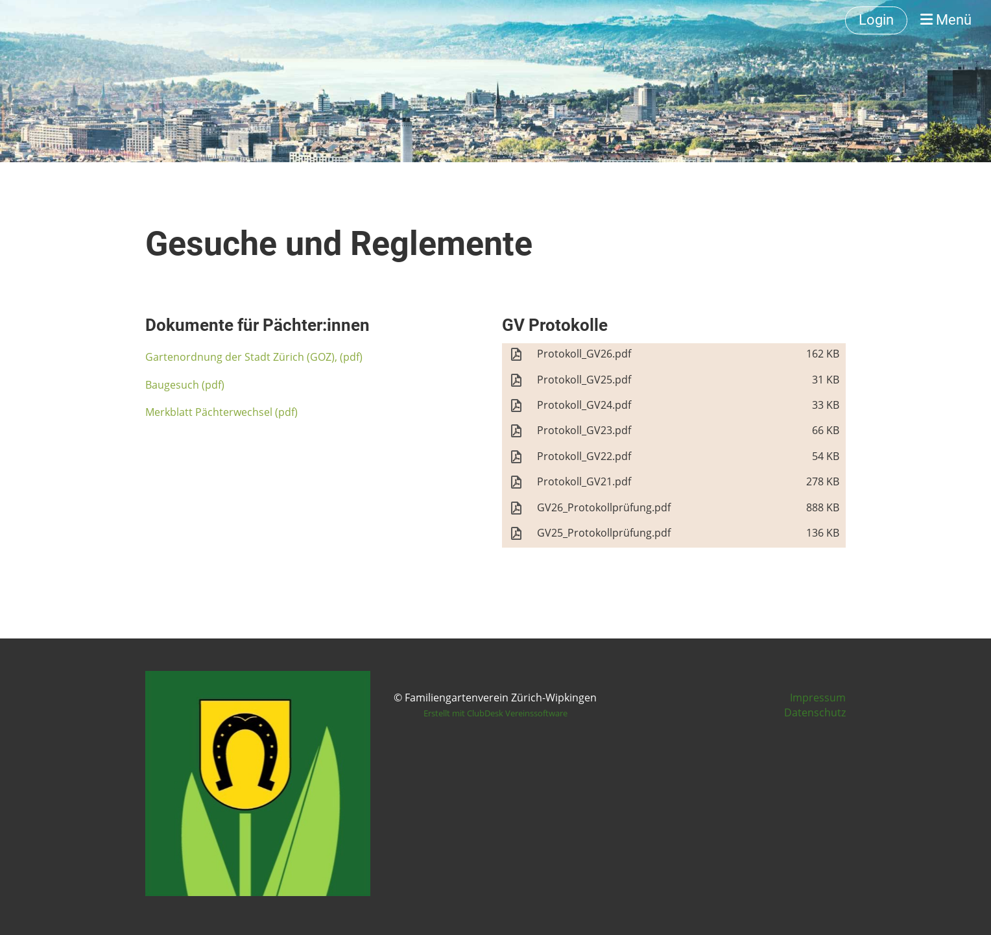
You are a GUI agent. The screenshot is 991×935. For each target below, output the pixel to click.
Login (876, 20)
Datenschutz (815, 712)
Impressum (818, 697)
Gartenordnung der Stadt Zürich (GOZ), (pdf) (254, 357)
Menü (946, 20)
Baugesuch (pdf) (184, 385)
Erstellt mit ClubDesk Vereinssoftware (495, 713)
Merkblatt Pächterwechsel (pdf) (221, 412)
